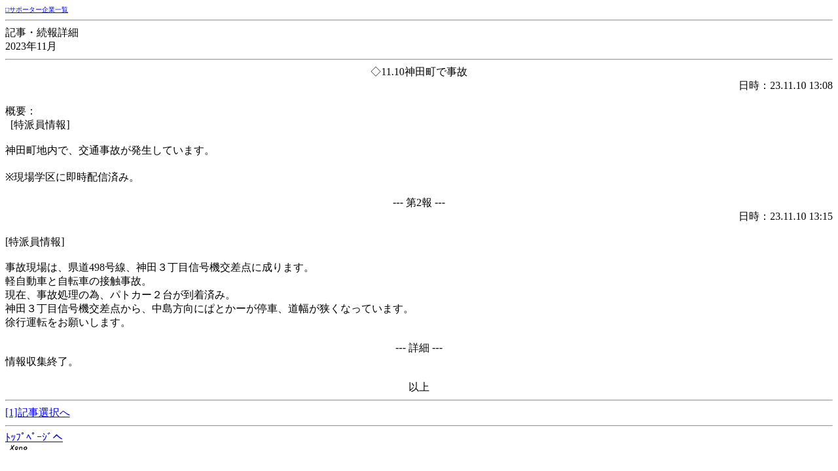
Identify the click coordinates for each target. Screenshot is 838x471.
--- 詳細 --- (419, 347)
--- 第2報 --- (419, 202)
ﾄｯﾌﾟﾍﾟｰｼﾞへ (34, 437)
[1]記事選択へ (37, 412)
